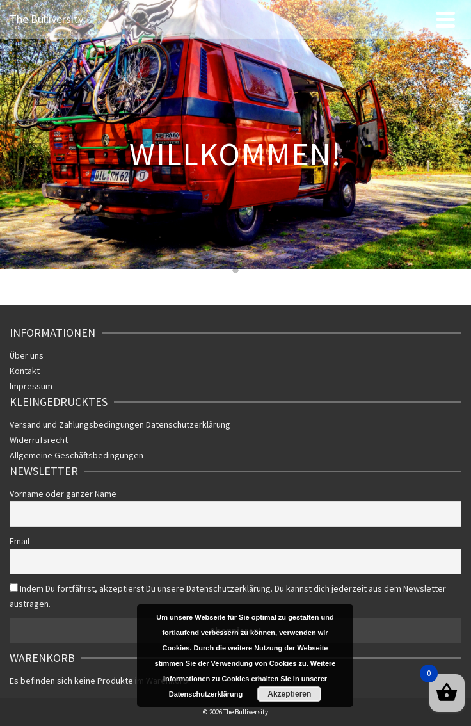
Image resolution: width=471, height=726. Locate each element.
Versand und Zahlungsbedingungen (78, 424)
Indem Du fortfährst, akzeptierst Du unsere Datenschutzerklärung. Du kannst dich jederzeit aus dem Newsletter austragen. (228, 596)
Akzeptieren (289, 694)
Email (19, 541)
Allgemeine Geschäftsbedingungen (76, 455)
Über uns (27, 355)
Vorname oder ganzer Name (63, 493)
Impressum (31, 386)
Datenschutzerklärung (188, 424)
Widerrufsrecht (39, 440)
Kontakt (25, 370)
